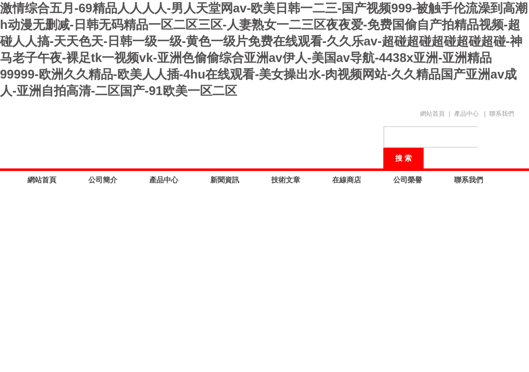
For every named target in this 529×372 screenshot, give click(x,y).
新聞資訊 (224, 180)
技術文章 (285, 180)
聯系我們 (501, 113)
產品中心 (466, 113)
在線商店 (346, 180)
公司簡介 (102, 180)
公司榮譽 (407, 180)
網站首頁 (432, 113)
